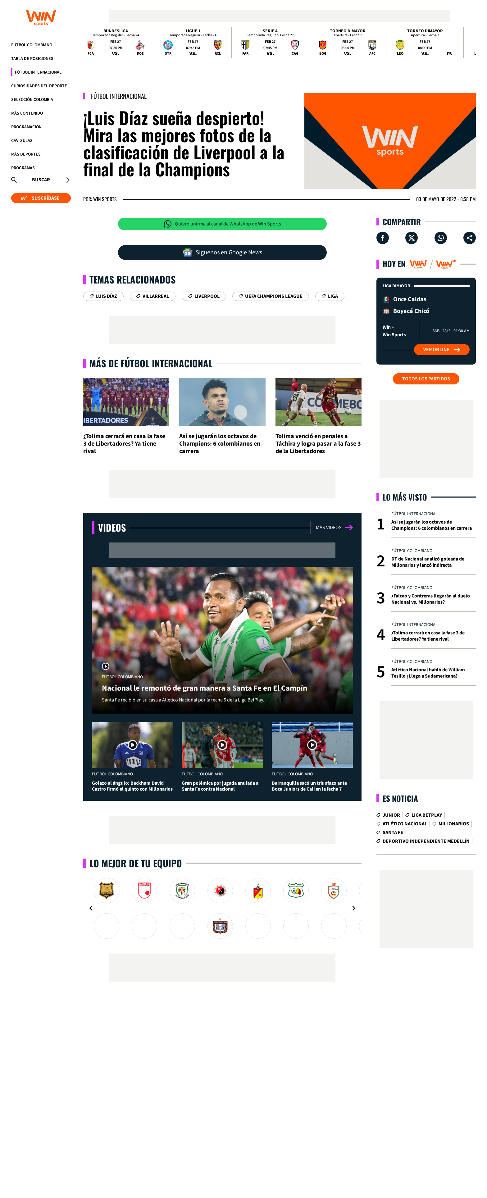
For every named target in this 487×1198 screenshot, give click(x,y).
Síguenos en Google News (222, 252)
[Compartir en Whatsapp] (441, 238)
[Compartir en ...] (469, 238)
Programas (23, 168)
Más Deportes (26, 154)
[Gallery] (222, 908)
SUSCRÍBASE (40, 198)
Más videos (334, 527)
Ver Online (441, 349)
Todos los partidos (426, 378)
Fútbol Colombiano (31, 45)
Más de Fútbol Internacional (150, 363)
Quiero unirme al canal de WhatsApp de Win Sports (222, 224)
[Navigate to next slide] (353, 908)
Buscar (41, 179)
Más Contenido (27, 113)
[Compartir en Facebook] (382, 238)
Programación (26, 127)
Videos (112, 527)
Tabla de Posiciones (32, 59)
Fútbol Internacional (38, 72)
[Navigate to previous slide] (91, 908)
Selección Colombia (32, 100)
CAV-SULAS (22, 141)
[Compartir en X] (411, 238)
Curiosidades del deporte (39, 86)
